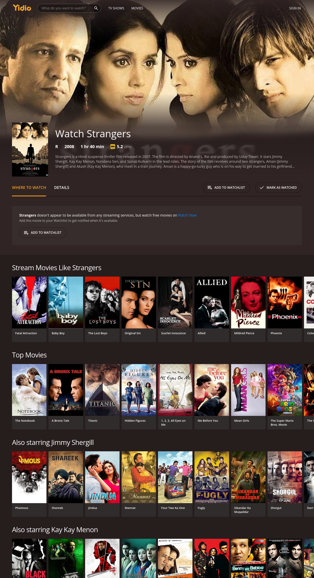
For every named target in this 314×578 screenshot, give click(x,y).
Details (61, 187)
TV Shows (116, 8)
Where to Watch (29, 187)
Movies (137, 8)
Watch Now (187, 215)
